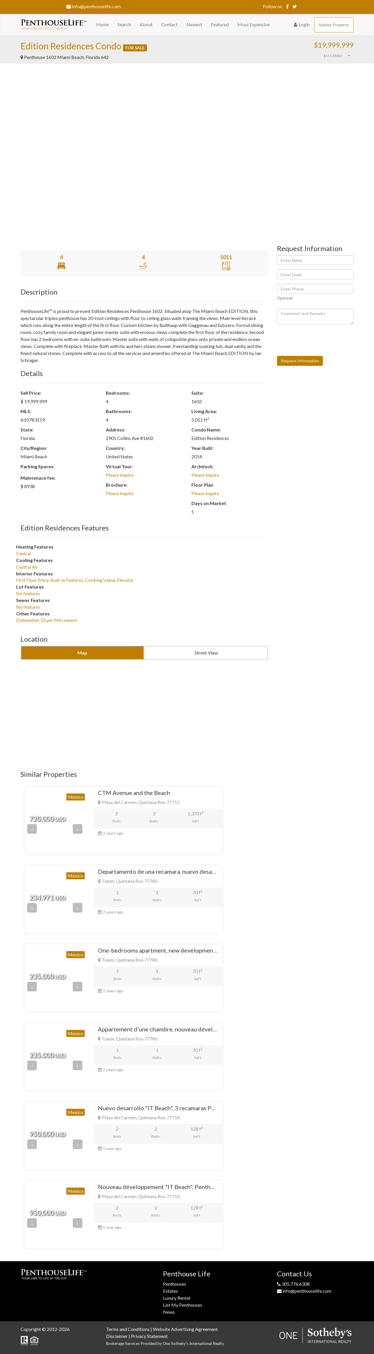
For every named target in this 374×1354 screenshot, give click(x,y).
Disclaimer (117, 1336)
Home (102, 24)
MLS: (25, 411)
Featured (220, 24)
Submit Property (334, 24)
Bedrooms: (118, 393)
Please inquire (120, 475)
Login (302, 24)
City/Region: (33, 448)
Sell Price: (30, 393)
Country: (115, 448)
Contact (169, 24)
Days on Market (208, 503)
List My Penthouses (182, 1305)
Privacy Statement (149, 1336)
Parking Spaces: (37, 466)
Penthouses (174, 1284)
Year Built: (202, 448)
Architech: (202, 466)
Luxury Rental (176, 1298)
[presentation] (321, 340)
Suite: (197, 393)
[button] (321, 55)
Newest (194, 24)
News (169, 1312)
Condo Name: (206, 429)
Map (82, 652)
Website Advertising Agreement (185, 1329)
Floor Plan (202, 485)
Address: (115, 429)
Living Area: (204, 411)
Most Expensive (254, 24)
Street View (206, 652)
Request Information (300, 360)
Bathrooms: (119, 411)
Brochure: (116, 485)
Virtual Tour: (119, 466)
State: (27, 429)
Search (124, 24)
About (146, 24)
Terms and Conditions (128, 1329)
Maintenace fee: (38, 478)
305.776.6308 (293, 1284)
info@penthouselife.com (93, 6)
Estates (170, 1291)
